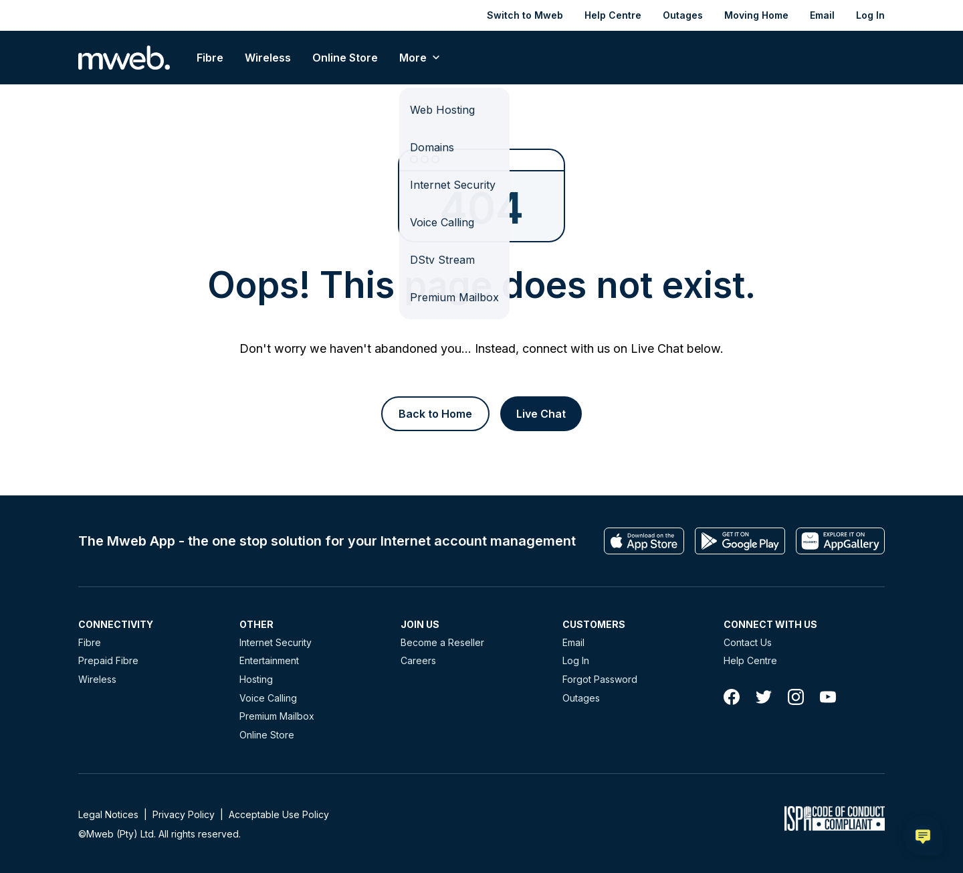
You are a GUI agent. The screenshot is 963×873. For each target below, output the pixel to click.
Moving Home (756, 15)
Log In (870, 15)
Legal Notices (108, 814)
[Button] (435, 413)
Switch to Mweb (525, 15)
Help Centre (612, 15)
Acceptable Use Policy (279, 814)
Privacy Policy (183, 814)
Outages (683, 15)
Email (822, 15)
